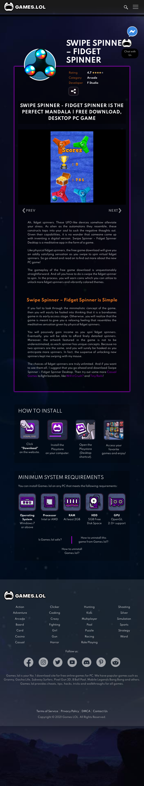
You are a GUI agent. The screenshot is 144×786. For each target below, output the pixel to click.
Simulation (124, 619)
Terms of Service (47, 711)
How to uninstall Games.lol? (72, 551)
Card (19, 630)
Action (20, 607)
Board (20, 624)
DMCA (86, 711)
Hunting (89, 607)
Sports (124, 624)
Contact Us (100, 711)
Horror (54, 642)
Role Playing (89, 642)
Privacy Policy (70, 711)
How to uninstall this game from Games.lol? (93, 540)
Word (124, 636)
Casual (20, 642)
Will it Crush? (75, 376)
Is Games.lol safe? (50, 539)
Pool (89, 624)
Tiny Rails (96, 376)
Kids (89, 613)
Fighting (54, 624)
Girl (54, 630)
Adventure (20, 613)
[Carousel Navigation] (72, 211)
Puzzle (89, 630)
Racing (89, 636)
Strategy (124, 630)
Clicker (54, 607)
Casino (20, 636)
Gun (54, 636)
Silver (124, 613)
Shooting (124, 607)
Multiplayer (89, 619)
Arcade (92, 78)
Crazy (55, 619)
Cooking (54, 613)
